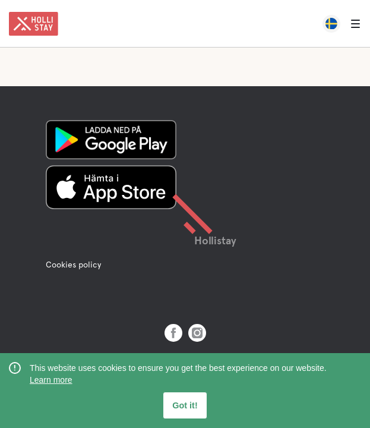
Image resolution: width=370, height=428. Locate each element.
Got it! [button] (184, 405)
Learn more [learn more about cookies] (51, 380)
